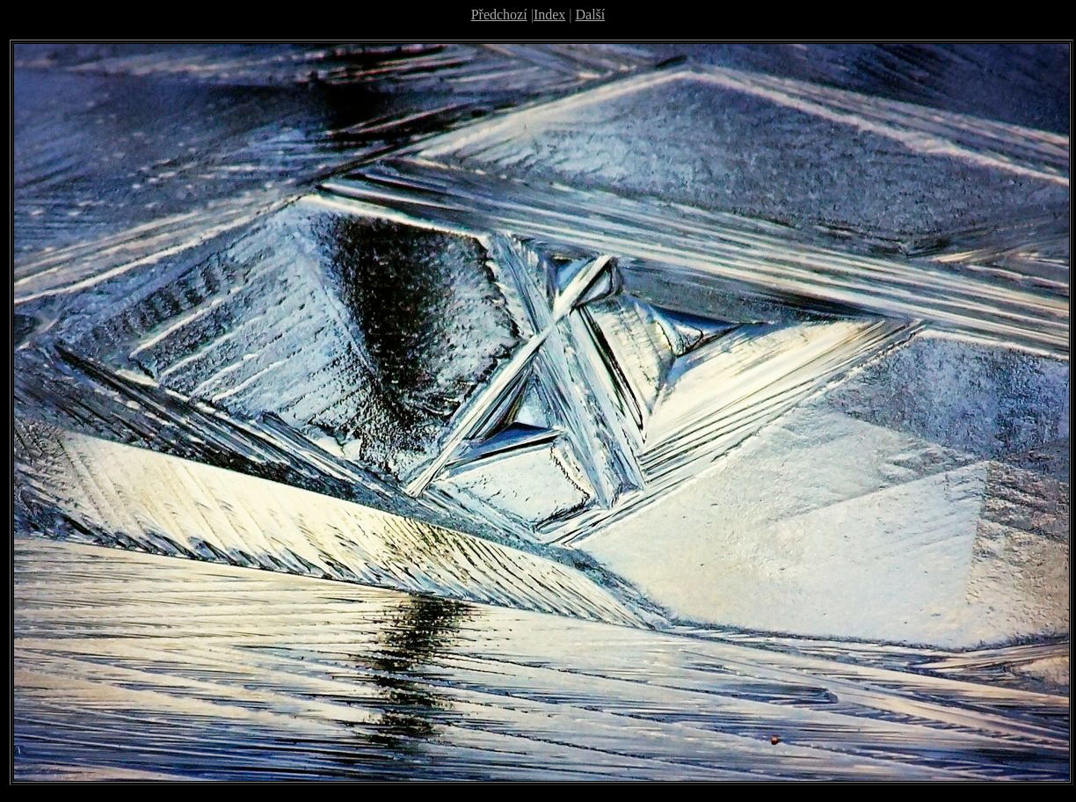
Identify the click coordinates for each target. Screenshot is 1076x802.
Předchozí (499, 14)
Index (549, 14)
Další (591, 14)
